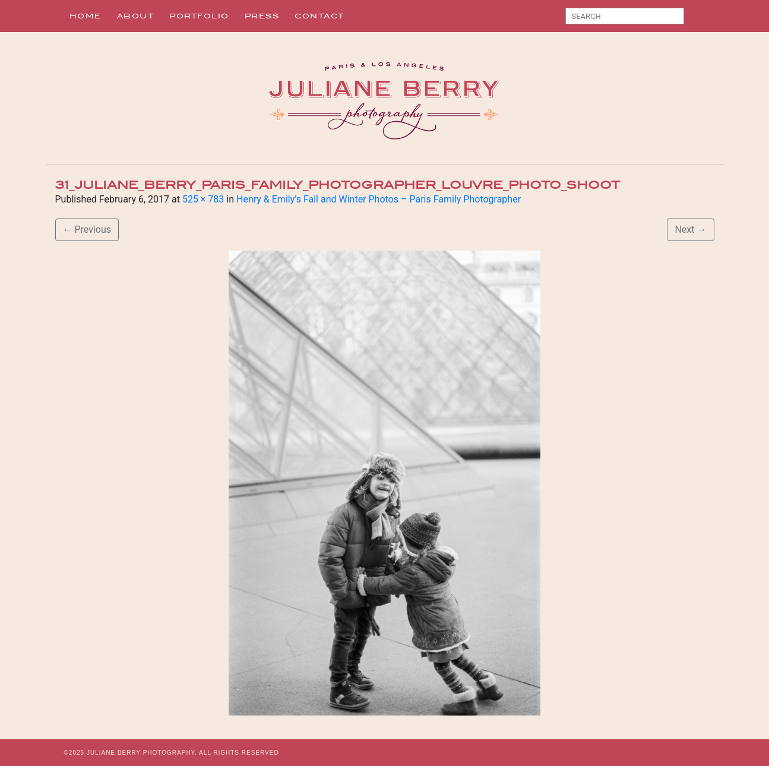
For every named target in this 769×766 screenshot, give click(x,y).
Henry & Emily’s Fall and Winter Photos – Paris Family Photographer (378, 199)
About (135, 16)
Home (85, 16)
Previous (87, 229)
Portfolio (199, 16)
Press (262, 16)
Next (690, 229)
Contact (319, 16)
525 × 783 (203, 199)
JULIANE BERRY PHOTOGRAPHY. (142, 752)
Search (697, 18)
